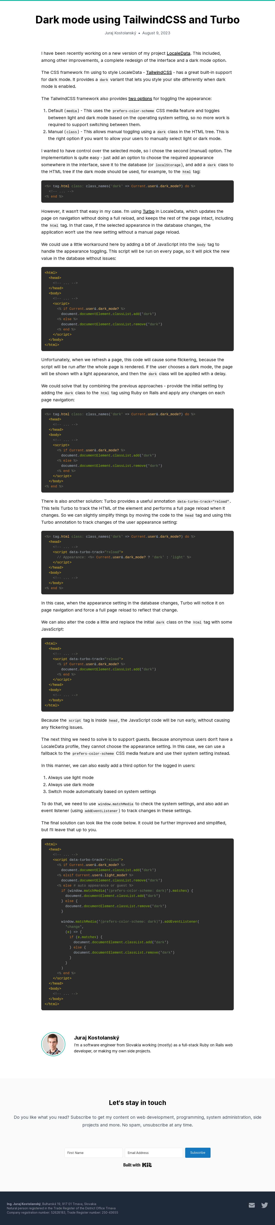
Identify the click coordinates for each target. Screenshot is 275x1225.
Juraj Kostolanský (120, 33)
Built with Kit (137, 1165)
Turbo (148, 211)
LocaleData (178, 53)
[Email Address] (154, 1153)
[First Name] (93, 1153)
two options (140, 98)
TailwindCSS (159, 72)
